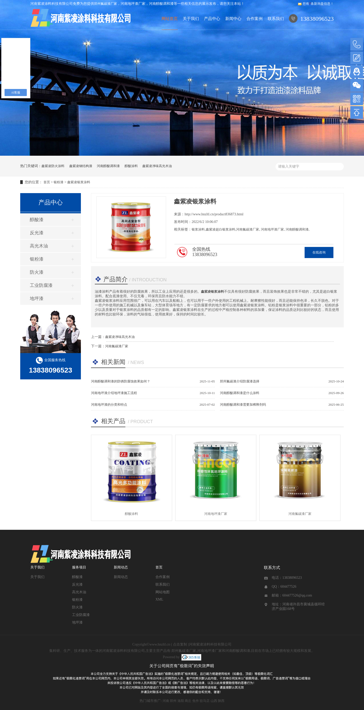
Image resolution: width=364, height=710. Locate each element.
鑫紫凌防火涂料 (52, 166)
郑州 (173, 701)
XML (159, 599)
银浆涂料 (198, 229)
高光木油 (39, 245)
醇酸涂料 (131, 166)
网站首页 (170, 18)
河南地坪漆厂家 (272, 229)
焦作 (195, 701)
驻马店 (205, 701)
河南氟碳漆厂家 (247, 229)
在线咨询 (319, 252)
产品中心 (212, 18)
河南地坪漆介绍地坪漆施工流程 (114, 393)
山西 (214, 701)
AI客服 (15, 92)
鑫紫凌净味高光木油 (157, 166)
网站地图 (162, 592)
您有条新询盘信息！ (316, 4)
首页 (46, 182)
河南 (166, 701)
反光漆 (36, 232)
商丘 (188, 701)
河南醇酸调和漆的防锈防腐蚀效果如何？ (120, 381)
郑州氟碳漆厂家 (105, 4)
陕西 (221, 701)
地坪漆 (36, 298)
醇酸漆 (36, 219)
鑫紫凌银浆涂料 (78, 182)
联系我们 (276, 18)
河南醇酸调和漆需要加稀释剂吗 (243, 404)
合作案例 (254, 18)
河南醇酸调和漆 (108, 166)
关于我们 (191, 18)
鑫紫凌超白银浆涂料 (220, 229)
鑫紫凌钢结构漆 (80, 166)
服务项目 (79, 567)
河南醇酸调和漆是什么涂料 (239, 393)
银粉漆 (58, 182)
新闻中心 (233, 18)
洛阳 (180, 701)
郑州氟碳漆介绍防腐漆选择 (239, 381)
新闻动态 (121, 567)
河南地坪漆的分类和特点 (109, 404)
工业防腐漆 (41, 285)
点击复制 (180, 644)
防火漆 (36, 272)
